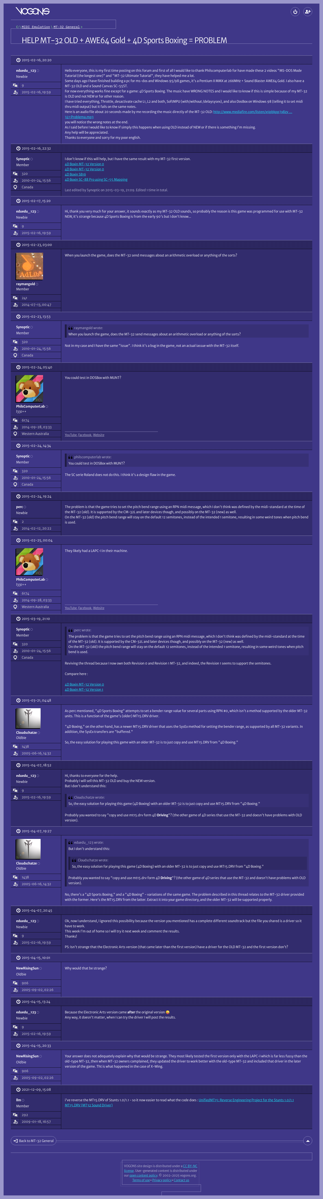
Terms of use (141, 1180)
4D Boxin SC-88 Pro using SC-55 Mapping (96, 179)
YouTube (71, 435)
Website (98, 435)
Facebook (85, 435)
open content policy (143, 1175)
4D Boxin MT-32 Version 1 (84, 689)
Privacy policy (162, 1180)
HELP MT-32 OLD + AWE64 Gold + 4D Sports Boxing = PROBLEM (124, 40)
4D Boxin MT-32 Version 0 (84, 164)
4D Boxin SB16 (75, 174)
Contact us (181, 1180)
